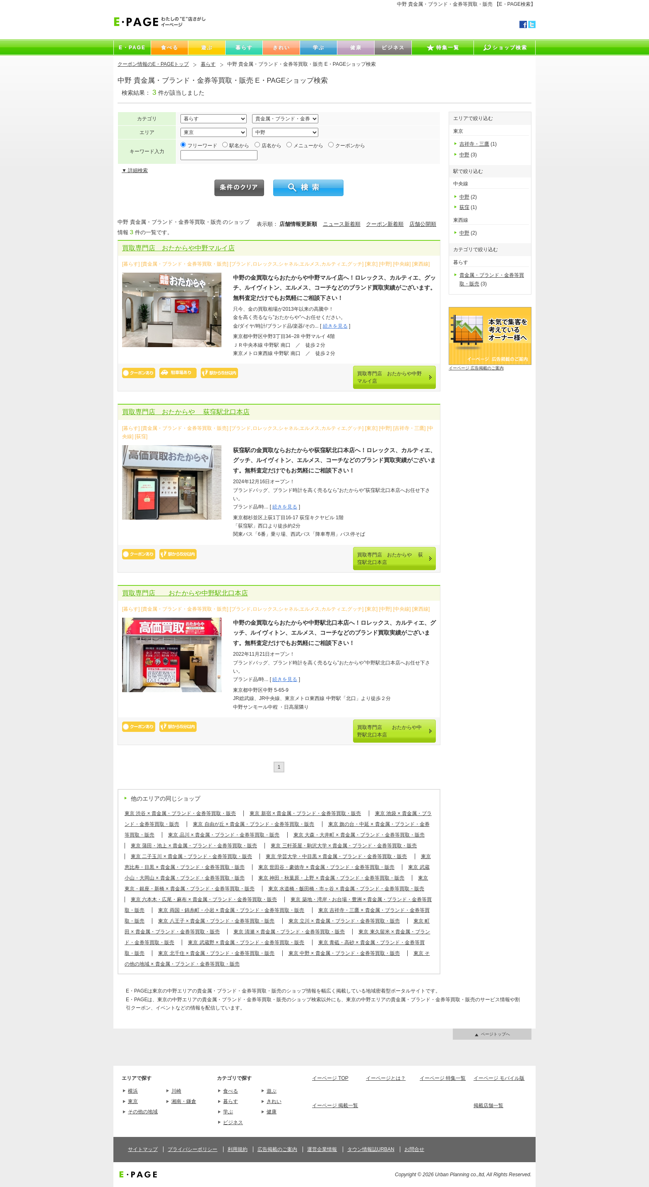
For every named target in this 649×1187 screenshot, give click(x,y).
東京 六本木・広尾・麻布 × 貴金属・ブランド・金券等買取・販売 (204, 899)
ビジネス (233, 1122)
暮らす (208, 64)
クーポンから (350, 146)
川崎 (176, 1091)
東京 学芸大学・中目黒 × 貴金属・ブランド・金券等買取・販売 (336, 856)
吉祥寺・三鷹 (474, 144)
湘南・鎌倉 (183, 1101)
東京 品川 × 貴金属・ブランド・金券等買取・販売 (223, 835)
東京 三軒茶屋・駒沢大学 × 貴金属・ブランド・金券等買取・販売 (344, 846)
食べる (230, 1091)
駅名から (239, 146)
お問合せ (414, 1149)
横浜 (133, 1091)
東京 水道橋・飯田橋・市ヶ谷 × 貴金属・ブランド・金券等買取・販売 (346, 889)
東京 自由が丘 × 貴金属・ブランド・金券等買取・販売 (253, 824)
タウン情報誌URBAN (370, 1149)
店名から (271, 146)
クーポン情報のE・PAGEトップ (153, 64)
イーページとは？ (386, 1078)
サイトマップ (143, 1149)
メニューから (308, 146)
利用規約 (238, 1149)
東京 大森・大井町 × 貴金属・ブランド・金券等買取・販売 (359, 835)
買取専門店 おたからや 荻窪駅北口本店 (186, 411)
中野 (464, 155)
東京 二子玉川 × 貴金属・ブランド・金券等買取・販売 (191, 856)
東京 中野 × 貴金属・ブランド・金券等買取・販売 (344, 953)
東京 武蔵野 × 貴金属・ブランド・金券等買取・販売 (246, 942)
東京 (133, 1101)
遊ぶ (271, 1091)
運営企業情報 (322, 1149)
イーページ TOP (330, 1078)
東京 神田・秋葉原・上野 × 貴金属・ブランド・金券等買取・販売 (331, 878)
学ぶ (228, 1112)
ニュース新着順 (342, 224)
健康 (271, 1112)
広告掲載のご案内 (277, 1149)
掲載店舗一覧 (488, 1105)
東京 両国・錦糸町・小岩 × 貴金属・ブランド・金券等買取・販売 (231, 910)
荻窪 (464, 207)
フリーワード (202, 146)
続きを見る (335, 326)
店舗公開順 (422, 224)
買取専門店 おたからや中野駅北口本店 (185, 593)
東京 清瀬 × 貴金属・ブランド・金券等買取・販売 (289, 932)
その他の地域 (143, 1112)
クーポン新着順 (385, 224)
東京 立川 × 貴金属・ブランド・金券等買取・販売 (344, 921)
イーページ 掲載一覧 (335, 1105)
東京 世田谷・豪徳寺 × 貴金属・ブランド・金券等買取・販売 (326, 867)
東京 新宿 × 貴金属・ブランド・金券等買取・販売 (305, 813)
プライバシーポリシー (192, 1149)
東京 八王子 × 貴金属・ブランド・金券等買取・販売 (216, 921)
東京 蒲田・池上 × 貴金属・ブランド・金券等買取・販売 (194, 846)
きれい (274, 1101)
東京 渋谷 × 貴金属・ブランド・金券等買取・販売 (180, 813)
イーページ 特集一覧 (443, 1078)
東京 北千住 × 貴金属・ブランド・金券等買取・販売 (216, 953)
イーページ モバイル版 (499, 1078)
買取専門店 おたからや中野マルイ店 (178, 248)
